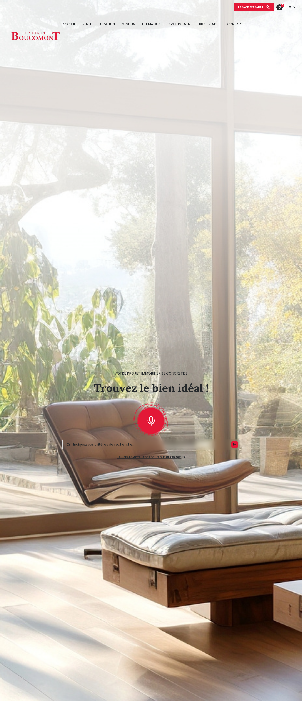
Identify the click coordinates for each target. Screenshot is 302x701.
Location (107, 24)
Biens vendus (209, 24)
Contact (235, 24)
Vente (87, 24)
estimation (151, 24)
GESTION (128, 24)
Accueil (69, 24)
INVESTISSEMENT (180, 24)
